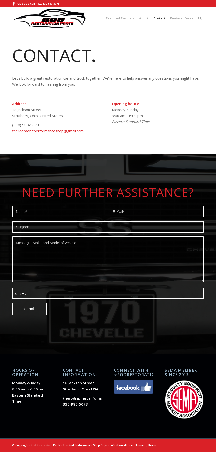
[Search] (200, 18)
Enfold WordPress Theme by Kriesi (133, 445)
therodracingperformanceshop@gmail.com (48, 130)
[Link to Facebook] (13, 3)
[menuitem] (120, 18)
